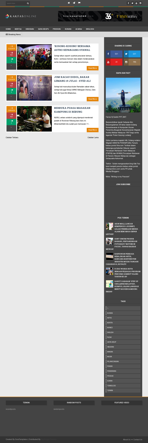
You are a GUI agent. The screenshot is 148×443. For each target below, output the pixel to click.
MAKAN (110, 352)
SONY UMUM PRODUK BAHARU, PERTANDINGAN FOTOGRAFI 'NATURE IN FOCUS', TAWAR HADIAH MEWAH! (121, 244)
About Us (127, 439)
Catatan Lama (93, 137)
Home (8, 29)
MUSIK (109, 357)
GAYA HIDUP (111, 342)
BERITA (18, 29)
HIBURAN (110, 347)
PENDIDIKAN (111, 371)
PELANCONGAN (113, 361)
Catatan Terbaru (12, 137)
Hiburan (29, 29)
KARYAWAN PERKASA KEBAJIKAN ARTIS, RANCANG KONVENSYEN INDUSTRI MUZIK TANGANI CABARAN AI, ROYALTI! (122, 259)
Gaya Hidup (43, 29)
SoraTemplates (21, 439)
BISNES (110, 327)
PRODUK (56, 29)
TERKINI (110, 390)
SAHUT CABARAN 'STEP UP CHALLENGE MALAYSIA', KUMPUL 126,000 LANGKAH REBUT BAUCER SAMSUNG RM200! (122, 286)
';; (107, 308)
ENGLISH (89, 29)
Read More (92, 68)
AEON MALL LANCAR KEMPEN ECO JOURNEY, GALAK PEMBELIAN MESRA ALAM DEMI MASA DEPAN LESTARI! (122, 229)
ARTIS (109, 318)
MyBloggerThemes (48, 439)
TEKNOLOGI (111, 386)
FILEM (109, 337)
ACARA (78, 29)
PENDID (110, 366)
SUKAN (68, 29)
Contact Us (137, 439)
